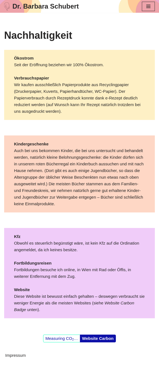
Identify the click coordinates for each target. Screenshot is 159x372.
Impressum (15, 355)
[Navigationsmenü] (148, 6)
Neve (53, 366)
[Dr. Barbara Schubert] (41, 6)
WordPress (100, 366)
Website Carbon (98, 338)
